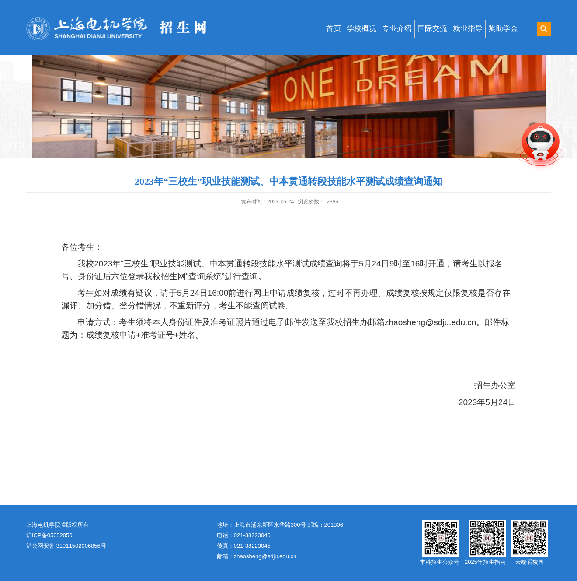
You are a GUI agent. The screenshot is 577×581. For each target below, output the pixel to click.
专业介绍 (397, 28)
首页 (333, 28)
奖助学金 (503, 28)
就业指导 (468, 28)
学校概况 (361, 28)
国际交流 (432, 28)
